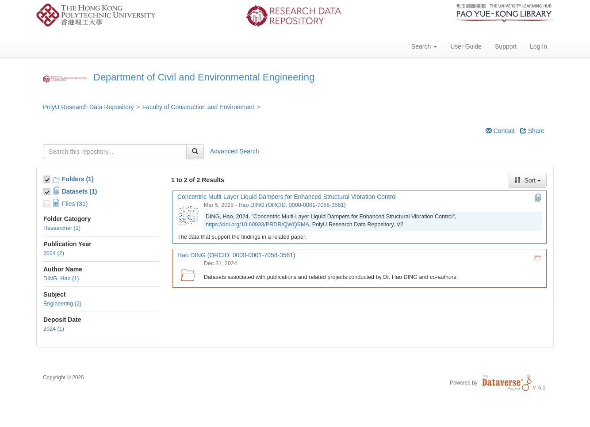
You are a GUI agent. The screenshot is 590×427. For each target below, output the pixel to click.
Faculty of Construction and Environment (198, 107)
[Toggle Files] (47, 202)
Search (424, 46)
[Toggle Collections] (47, 178)
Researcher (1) (61, 228)
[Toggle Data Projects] (47, 190)
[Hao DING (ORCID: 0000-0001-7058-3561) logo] (188, 272)
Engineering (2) (62, 304)
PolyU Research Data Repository (88, 107)
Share (532, 130)
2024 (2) (53, 253)
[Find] (195, 151)
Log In (538, 46)
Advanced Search (234, 151)
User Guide (466, 46)
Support (506, 46)
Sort (527, 180)
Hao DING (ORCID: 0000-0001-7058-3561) (291, 205)
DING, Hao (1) (61, 278)
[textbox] (115, 151)
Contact (500, 130)
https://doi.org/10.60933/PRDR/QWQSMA (257, 224)
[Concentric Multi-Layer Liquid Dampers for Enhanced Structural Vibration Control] (188, 214)
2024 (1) (53, 329)
